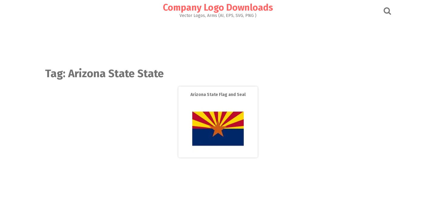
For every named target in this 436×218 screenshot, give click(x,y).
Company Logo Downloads (218, 7)
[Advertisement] (218, 41)
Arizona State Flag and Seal (218, 94)
